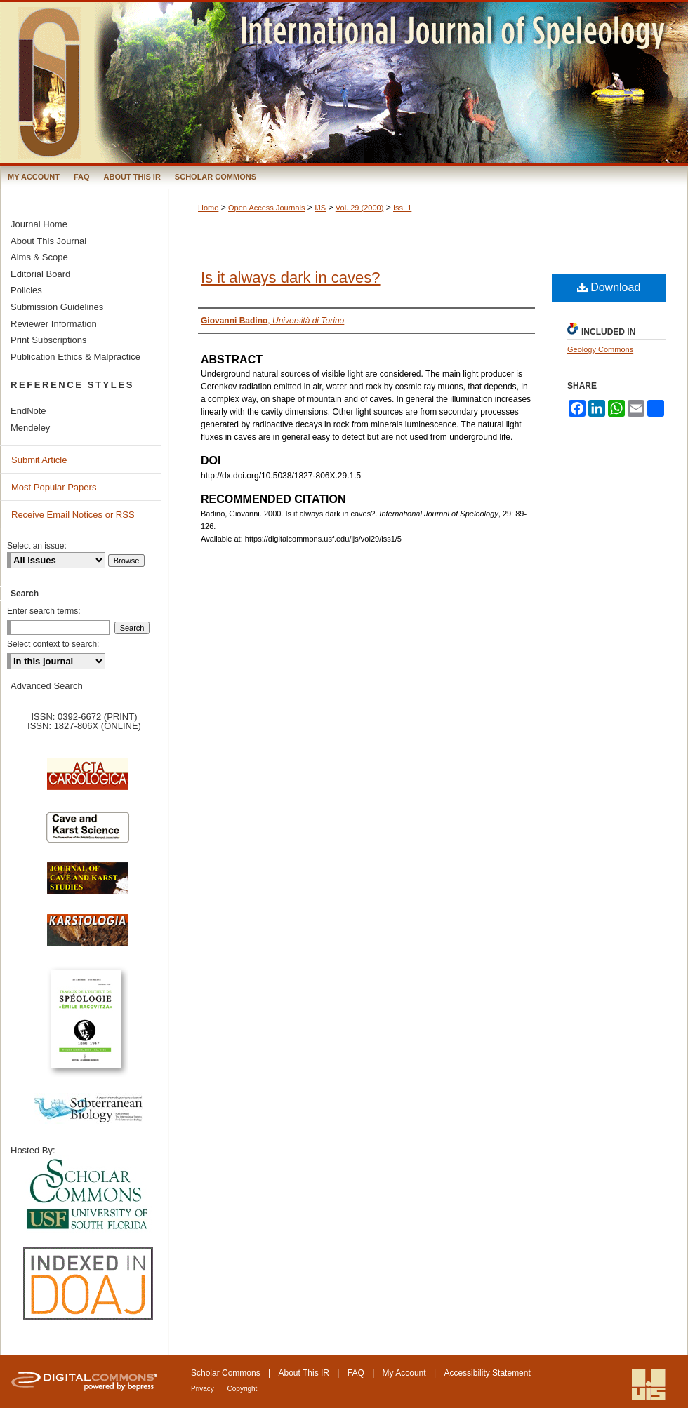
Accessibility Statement (487, 1373)
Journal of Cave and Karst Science (88, 885)
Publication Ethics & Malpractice (75, 356)
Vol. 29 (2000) (360, 207)
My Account (404, 1373)
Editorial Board (40, 274)
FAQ (356, 1373)
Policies (26, 290)
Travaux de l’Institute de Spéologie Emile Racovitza (88, 1026)
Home (208, 207)
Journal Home (39, 224)
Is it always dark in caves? (291, 277)
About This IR (304, 1373)
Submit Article (39, 460)
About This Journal (48, 241)
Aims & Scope (39, 257)
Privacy (203, 1389)
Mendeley (30, 427)
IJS (320, 207)
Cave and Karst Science (88, 833)
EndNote (28, 410)
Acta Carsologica (88, 781)
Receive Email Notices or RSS (73, 514)
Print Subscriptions (48, 340)
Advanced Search (47, 685)
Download (609, 287)
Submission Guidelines (57, 307)
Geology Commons (600, 349)
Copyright (242, 1389)
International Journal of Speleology (344, 82)
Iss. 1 (402, 207)
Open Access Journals (266, 207)
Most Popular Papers (53, 487)
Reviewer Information (54, 324)
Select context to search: (53, 644)
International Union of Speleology (649, 1384)
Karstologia (88, 937)
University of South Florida (88, 1195)
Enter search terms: (44, 611)
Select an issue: (37, 546)
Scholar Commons (225, 1373)
